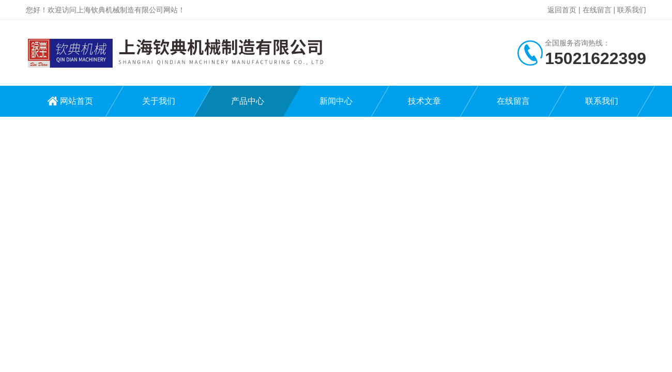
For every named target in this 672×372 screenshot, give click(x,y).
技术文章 (424, 101)
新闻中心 (336, 101)
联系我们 (631, 10)
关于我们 (158, 101)
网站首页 (76, 101)
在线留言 (597, 10)
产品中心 (247, 101)
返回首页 (561, 10)
